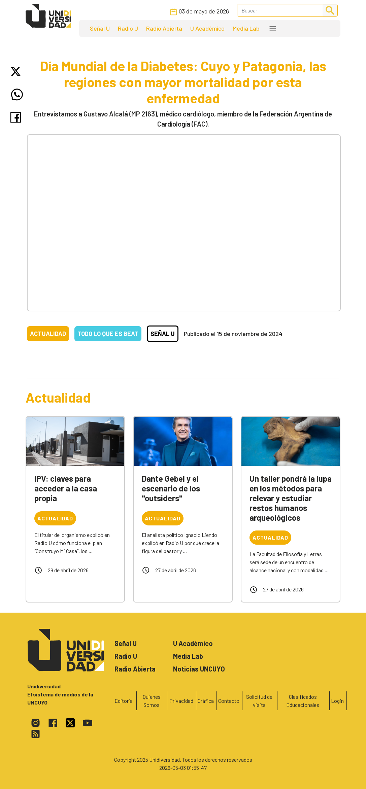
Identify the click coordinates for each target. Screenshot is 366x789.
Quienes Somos (152, 700)
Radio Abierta (164, 28)
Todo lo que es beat (107, 333)
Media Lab (246, 28)
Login (337, 700)
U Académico (207, 28)
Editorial (124, 700)
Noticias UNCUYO (199, 669)
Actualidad (48, 333)
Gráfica (206, 700)
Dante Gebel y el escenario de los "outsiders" (171, 488)
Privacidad (181, 700)
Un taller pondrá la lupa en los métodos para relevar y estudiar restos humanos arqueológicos (290, 498)
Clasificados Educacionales (302, 700)
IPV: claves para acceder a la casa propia (65, 488)
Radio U (128, 28)
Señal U (100, 28)
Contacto (228, 700)
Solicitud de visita (259, 700)
